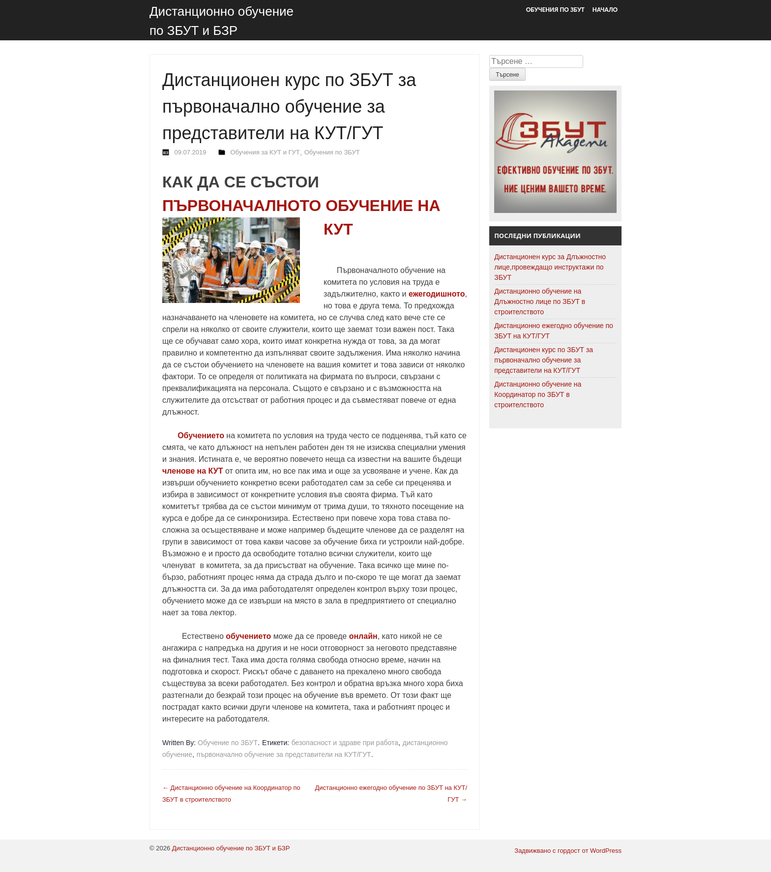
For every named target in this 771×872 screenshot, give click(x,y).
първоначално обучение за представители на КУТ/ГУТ (284, 754)
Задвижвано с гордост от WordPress (568, 850)
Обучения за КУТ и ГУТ (264, 152)
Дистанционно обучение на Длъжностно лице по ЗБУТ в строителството (539, 301)
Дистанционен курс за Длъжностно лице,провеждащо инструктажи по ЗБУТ (550, 267)
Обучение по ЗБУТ (228, 743)
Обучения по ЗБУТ (555, 9)
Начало (605, 9)
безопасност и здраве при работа (345, 743)
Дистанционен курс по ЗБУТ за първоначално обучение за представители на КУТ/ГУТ (543, 360)
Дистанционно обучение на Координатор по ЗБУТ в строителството (537, 394)
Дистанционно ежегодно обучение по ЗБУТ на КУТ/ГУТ (553, 331)
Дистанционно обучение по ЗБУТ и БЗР (231, 848)
